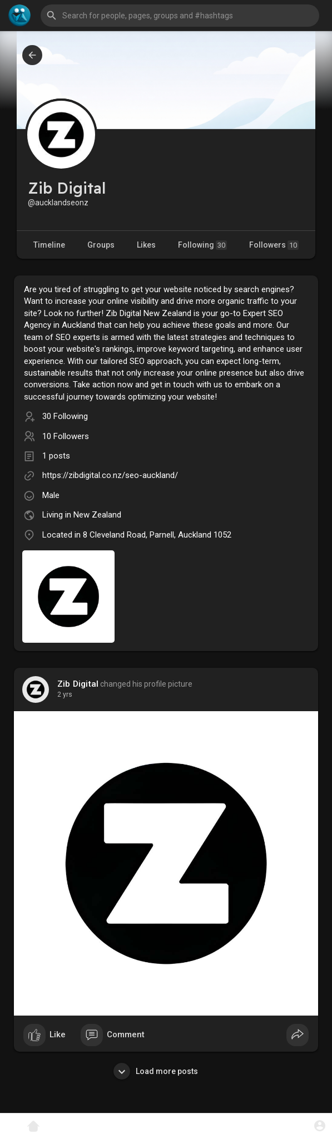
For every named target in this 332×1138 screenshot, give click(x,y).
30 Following (65, 416)
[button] (180, 15)
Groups (101, 244)
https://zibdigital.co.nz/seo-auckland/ (110, 475)
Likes (146, 244)
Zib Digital (77, 684)
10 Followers (65, 436)
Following (202, 245)
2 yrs (64, 694)
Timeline (49, 244)
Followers (274, 245)
